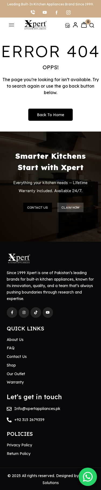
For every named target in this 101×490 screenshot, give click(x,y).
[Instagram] (68, 12)
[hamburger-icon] (11, 25)
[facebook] (57, 12)
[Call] (33, 12)
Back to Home (50, 114)
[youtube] (45, 12)
